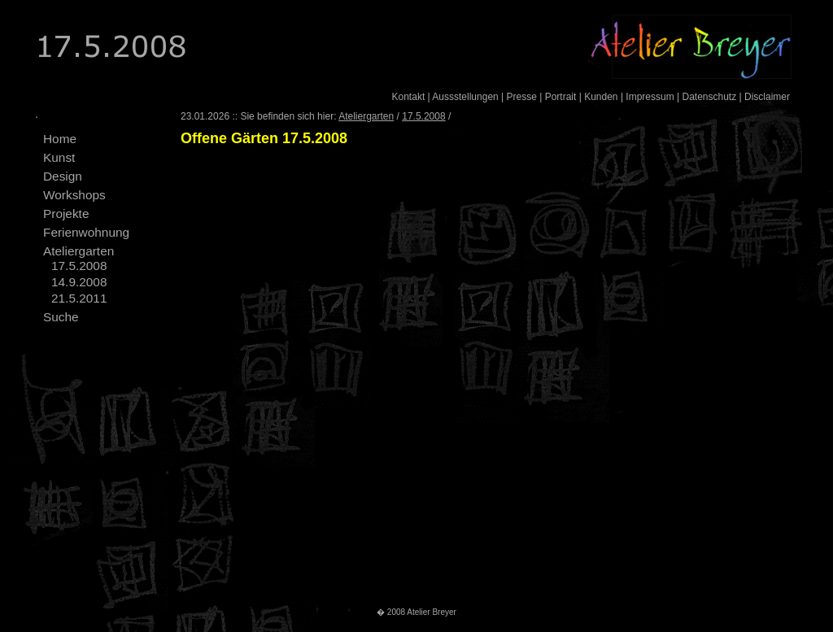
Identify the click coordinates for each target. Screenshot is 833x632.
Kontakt (408, 96)
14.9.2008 (79, 282)
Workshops (74, 195)
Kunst (59, 157)
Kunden (600, 96)
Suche (61, 317)
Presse (522, 96)
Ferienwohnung (86, 232)
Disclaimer (767, 96)
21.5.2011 (79, 298)
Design (62, 176)
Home (59, 139)
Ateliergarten (78, 251)
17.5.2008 (79, 265)
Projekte (66, 213)
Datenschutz (709, 96)
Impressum (650, 96)
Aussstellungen (465, 96)
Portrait (561, 96)
